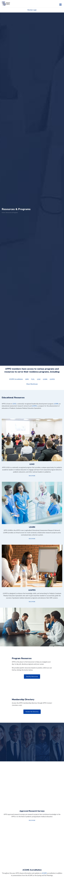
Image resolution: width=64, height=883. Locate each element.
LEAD (38, 379)
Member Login (32, 10)
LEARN (45, 379)
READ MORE (32, 475)
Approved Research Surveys (32, 811)
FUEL (33, 379)
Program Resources (22, 658)
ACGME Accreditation (16, 379)
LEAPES (52, 379)
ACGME (44, 873)
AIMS (27, 379)
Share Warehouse (32, 384)
